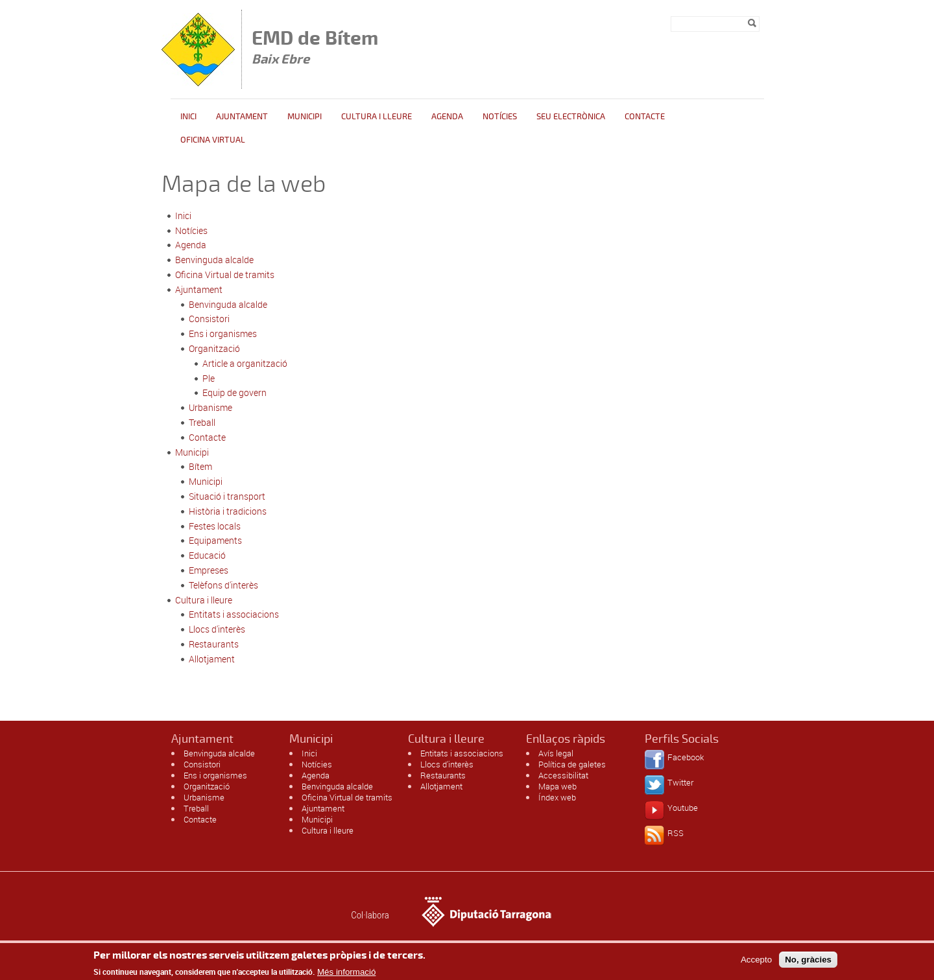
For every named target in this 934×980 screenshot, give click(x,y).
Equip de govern (234, 392)
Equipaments (215, 540)
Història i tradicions (228, 511)
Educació (207, 555)
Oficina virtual (212, 140)
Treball (202, 422)
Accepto (756, 963)
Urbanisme (210, 407)
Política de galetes (572, 764)
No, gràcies (808, 963)
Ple (208, 378)
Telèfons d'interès (223, 585)
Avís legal (555, 753)
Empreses (208, 570)
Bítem (200, 466)
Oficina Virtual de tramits (224, 274)
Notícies (500, 116)
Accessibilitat (563, 775)
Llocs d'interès (217, 629)
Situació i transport (227, 496)
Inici (188, 116)
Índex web (557, 797)
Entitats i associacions (234, 614)
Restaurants (214, 644)
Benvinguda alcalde (214, 259)
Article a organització (244, 363)
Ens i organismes (223, 333)
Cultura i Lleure (376, 116)
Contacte (645, 116)
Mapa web (557, 786)
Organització (214, 348)
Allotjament (212, 659)
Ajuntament (242, 116)
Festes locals (215, 526)
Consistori (209, 318)
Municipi (304, 116)
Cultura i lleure (203, 600)
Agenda (447, 116)
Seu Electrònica (570, 116)
